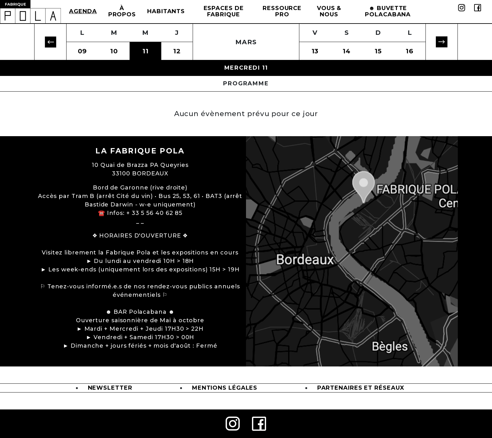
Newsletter (110, 387)
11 (145, 51)
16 (410, 51)
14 (346, 51)
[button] (50, 42)
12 (177, 51)
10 (114, 51)
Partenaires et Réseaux (360, 387)
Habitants (166, 11)
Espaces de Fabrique (224, 11)
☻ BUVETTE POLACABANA (388, 11)
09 (82, 51)
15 (378, 51)
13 (315, 51)
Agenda (83, 11)
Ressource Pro (282, 11)
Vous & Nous (329, 11)
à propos (122, 11)
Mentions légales (224, 387)
